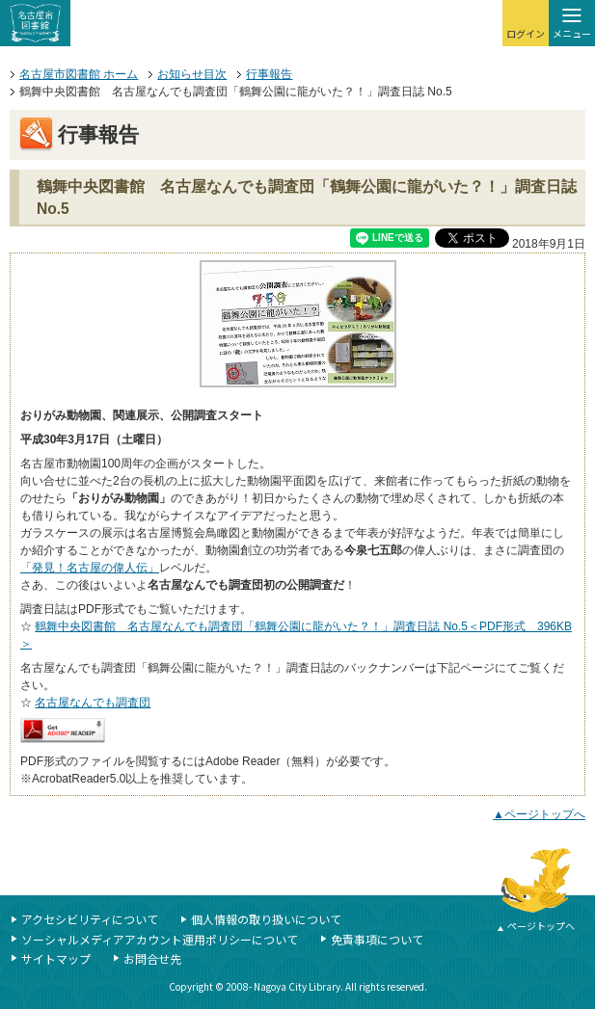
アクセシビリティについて (89, 919)
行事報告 (269, 74)
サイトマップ (56, 958)
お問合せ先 (152, 958)
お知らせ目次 (192, 74)
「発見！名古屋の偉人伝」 (89, 567)
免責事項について (377, 939)
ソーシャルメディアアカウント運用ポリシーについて (159, 939)
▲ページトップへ (539, 814)
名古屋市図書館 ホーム (78, 74)
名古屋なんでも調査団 (92, 702)
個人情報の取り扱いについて (266, 919)
